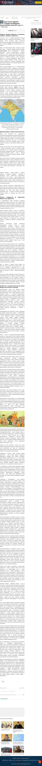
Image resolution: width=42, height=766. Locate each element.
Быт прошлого (7, 18)
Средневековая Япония (5, 729)
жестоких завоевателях (12, 58)
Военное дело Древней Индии (18, 753)
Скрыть (14, 30)
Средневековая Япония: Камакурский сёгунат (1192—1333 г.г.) (18, 731)
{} (13, 694)
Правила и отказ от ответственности (15, 760)
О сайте (38, 760)
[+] (15, 694)
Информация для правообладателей (29, 760)
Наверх (40, 762)
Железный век (2, 18)
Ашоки (7, 274)
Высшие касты (9, 483)
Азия (3, 681)
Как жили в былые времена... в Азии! (15, 18)
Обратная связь (5, 760)
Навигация (38, 2)
